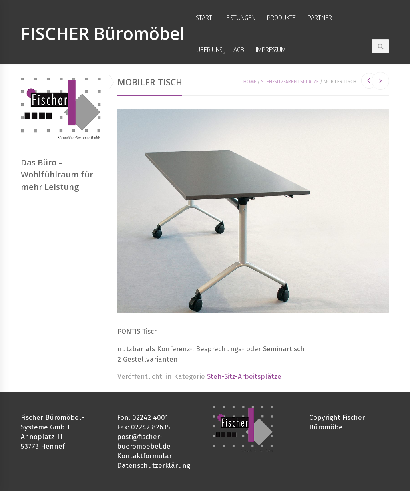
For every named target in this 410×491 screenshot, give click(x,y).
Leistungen (239, 18)
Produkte (281, 18)
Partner (320, 18)
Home (249, 82)
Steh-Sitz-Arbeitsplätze (290, 82)
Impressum (271, 50)
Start (204, 18)
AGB (238, 50)
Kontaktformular (144, 456)
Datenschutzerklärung (153, 465)
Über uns (209, 50)
